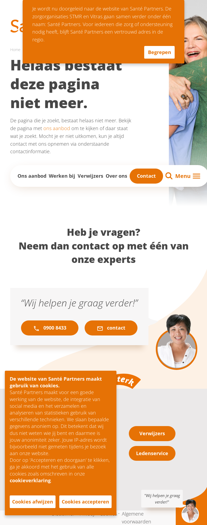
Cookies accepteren (85, 501)
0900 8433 (49, 327)
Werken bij (62, 176)
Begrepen (159, 52)
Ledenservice (152, 453)
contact (111, 327)
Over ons (116, 176)
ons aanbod (56, 128)
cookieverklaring (30, 480)
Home (15, 49)
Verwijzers (90, 176)
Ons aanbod (32, 176)
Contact (146, 176)
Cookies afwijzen (32, 501)
